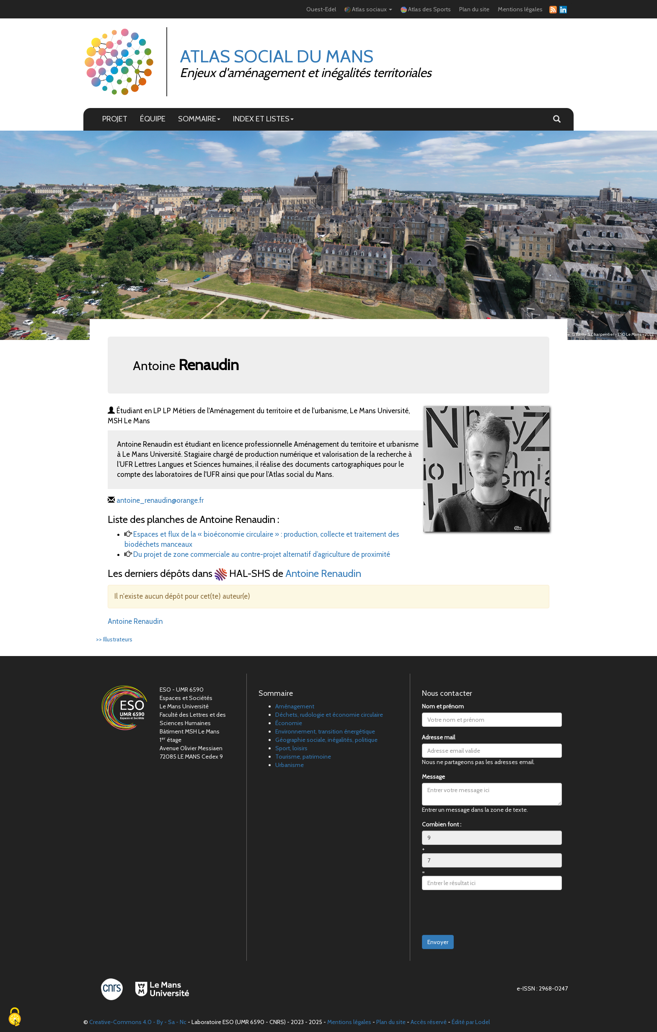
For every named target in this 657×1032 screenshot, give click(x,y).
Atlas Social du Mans (276, 56)
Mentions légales (520, 9)
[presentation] (485, 912)
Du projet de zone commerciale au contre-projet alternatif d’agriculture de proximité (261, 554)
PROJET (114, 119)
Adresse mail (438, 737)
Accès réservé (429, 1022)
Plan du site (474, 9)
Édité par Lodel (471, 1022)
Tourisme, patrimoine (303, 756)
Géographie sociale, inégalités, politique (326, 740)
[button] (557, 119)
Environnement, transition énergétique (325, 731)
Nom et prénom (443, 706)
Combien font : (441, 824)
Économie (288, 723)
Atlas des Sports (426, 9)
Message (433, 776)
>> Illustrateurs (114, 639)
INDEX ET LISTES (263, 119)
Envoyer (437, 942)
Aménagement (294, 706)
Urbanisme (289, 765)
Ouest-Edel (321, 9)
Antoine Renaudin (323, 573)
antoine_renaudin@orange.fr (160, 500)
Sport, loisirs (291, 748)
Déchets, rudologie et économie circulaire (329, 714)
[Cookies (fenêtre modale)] (14, 1017)
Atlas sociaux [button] (368, 9)
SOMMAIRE (199, 119)
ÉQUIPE (153, 119)
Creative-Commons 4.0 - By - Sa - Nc (137, 1022)
